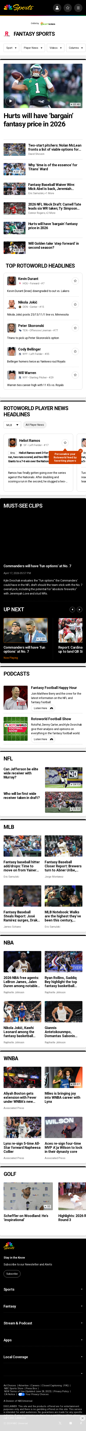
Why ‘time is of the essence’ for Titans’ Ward (52, 167)
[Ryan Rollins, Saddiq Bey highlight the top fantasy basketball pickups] (63, 961)
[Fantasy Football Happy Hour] (16, 698)
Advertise (23, 1385)
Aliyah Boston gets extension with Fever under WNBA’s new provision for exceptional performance (20, 1097)
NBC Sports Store (13, 1388)
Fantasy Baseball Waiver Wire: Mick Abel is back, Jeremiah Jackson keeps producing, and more (52, 187)
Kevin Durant (28, 279)
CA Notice (9, 1394)
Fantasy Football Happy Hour (54, 688)
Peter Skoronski (31, 326)
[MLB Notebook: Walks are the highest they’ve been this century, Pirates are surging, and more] (63, 896)
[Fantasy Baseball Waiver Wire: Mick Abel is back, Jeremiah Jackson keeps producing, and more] (15, 189)
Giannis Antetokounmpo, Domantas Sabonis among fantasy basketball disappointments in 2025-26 (60, 1032)
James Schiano (12, 926)
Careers (35, 1385)
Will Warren (27, 373)
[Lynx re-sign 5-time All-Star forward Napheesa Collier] (22, 1127)
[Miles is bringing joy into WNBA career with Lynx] (63, 1077)
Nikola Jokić (27, 302)
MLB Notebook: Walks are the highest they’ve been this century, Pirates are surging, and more (63, 916)
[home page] (18, 8)
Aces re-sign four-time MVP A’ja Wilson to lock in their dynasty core (63, 1147)
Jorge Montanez (54, 876)
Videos (56, 47)
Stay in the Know (14, 1257)
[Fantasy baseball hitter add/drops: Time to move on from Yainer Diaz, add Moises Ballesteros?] (22, 845)
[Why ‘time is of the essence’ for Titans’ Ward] (15, 169)
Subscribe (12, 1273)
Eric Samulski (36, 193)
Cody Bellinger (29, 349)
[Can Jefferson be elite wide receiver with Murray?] (64, 777)
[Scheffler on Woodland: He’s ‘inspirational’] (28, 1196)
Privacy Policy (61, 1391)
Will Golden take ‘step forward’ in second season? (53, 245)
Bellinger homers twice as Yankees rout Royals (36, 361)
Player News (33, 47)
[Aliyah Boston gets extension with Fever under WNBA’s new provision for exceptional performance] (22, 1077)
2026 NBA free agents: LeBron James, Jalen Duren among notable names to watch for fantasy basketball (21, 982)
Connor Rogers (36, 212)
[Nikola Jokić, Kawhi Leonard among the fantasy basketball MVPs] (22, 1011)
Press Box (31, 1388)
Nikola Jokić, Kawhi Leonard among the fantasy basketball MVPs (19, 1032)
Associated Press (14, 1108)
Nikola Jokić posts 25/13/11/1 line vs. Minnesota (38, 314)
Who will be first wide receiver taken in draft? (22, 796)
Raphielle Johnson (14, 992)
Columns (76, 47)
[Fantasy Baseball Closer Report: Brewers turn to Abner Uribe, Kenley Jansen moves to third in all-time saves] (63, 845)
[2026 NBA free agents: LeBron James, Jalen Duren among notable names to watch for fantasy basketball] (22, 961)
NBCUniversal (25, 1400)
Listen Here (44, 708)
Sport (11, 47)
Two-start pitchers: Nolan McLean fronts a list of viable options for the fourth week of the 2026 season (54, 147)
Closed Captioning (52, 1385)
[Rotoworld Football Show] (16, 729)
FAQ (66, 1385)
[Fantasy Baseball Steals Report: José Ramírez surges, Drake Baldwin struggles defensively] (22, 896)
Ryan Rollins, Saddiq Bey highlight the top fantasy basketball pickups (61, 982)
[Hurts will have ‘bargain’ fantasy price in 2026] (43, 86)
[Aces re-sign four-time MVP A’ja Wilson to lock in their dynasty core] (63, 1127)
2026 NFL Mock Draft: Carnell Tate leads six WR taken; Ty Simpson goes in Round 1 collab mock (54, 206)
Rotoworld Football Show (51, 719)
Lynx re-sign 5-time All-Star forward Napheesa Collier (22, 1147)
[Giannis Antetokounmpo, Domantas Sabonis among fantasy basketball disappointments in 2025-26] (63, 1011)
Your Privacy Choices (37, 1394)
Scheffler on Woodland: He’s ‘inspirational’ (26, 1218)
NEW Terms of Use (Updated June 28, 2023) (28, 1391)
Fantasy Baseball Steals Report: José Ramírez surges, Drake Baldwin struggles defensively (22, 916)
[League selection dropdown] (12, 425)
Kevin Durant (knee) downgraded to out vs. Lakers (38, 291)
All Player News (35, 424)
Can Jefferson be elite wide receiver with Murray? (21, 773)
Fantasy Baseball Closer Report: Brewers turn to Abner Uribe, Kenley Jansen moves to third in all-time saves (63, 866)
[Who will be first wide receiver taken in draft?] (64, 802)
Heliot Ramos (29, 441)
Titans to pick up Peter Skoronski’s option (33, 338)
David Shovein (36, 153)
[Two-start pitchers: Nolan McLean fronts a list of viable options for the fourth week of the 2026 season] (15, 149)
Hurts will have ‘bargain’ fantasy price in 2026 (38, 120)
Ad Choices (10, 1385)
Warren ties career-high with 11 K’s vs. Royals (35, 385)
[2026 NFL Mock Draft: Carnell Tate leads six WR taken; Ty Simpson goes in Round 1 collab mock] (15, 208)
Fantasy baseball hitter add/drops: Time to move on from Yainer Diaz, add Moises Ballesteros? (22, 866)
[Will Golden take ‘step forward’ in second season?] (15, 247)
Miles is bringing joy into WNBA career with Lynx (62, 1097)
